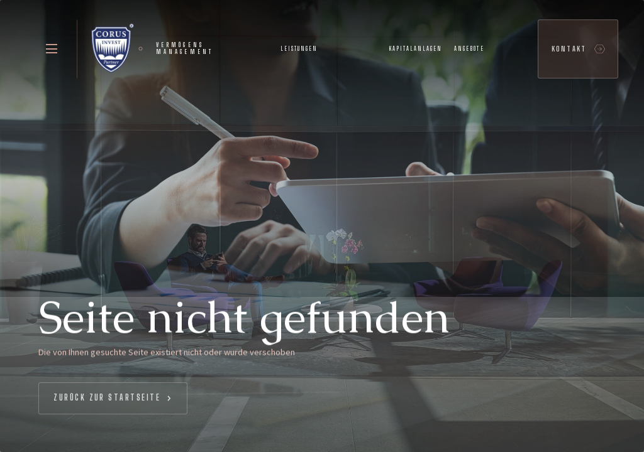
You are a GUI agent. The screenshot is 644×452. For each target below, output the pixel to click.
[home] (151, 48)
